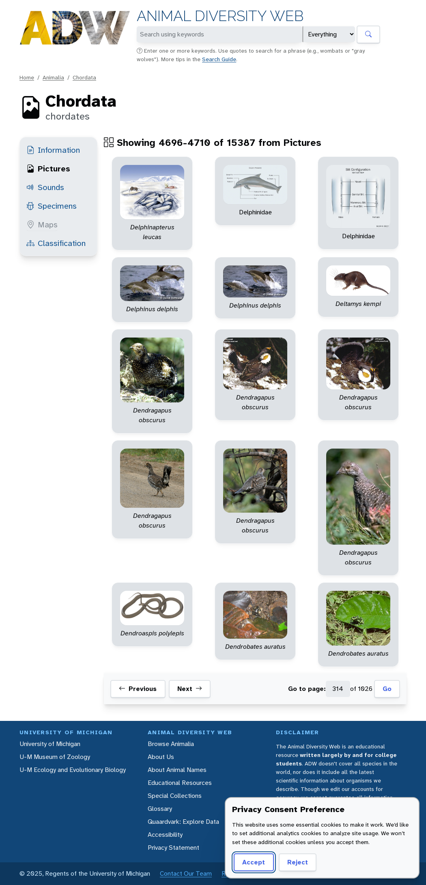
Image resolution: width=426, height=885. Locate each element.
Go (387, 688)
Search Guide (219, 59)
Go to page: (307, 688)
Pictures (48, 168)
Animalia (53, 77)
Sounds (45, 187)
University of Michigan (49, 744)
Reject (297, 862)
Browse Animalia (171, 744)
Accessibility (165, 834)
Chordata (84, 77)
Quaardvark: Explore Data (183, 821)
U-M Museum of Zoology (54, 756)
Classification (56, 243)
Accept (253, 862)
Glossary (160, 808)
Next (189, 689)
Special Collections (175, 795)
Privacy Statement (173, 847)
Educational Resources (180, 782)
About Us (161, 756)
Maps (42, 224)
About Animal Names (177, 769)
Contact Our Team (186, 873)
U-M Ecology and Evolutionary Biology (72, 769)
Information (53, 150)
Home (26, 77)
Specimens (51, 206)
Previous (138, 689)
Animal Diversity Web (220, 16)
